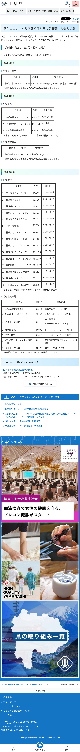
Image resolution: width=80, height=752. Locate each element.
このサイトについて (12, 706)
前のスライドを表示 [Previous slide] (3, 11)
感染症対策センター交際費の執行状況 (22, 421)
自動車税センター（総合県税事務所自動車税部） (28, 408)
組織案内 (11, 684)
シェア (75, 19)
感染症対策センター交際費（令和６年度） (24, 426)
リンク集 (7, 715)
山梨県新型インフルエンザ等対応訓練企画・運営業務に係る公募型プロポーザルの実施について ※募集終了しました (40, 415)
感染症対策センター (14, 403)
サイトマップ (9, 701)
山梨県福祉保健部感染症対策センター (20, 369)
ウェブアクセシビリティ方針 (16, 710)
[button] (67, 4)
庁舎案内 (7, 697)
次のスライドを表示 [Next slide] (77, 11)
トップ (3, 684)
